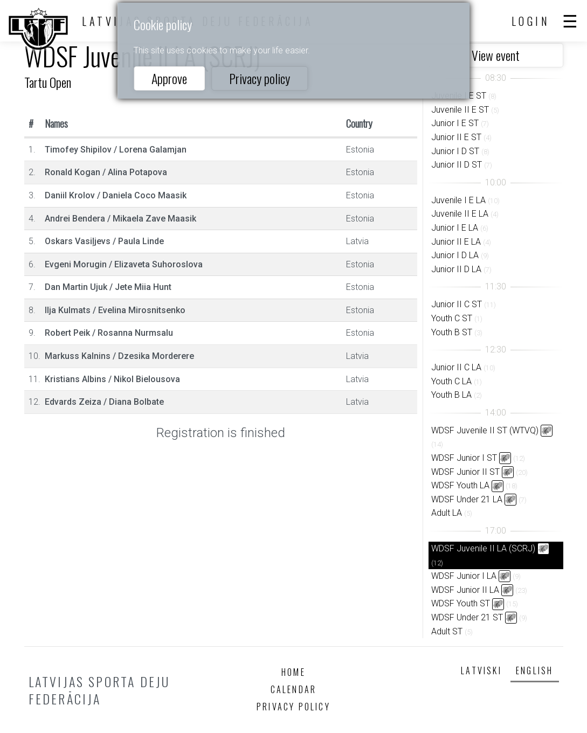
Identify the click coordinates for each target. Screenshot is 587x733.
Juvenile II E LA (459, 214)
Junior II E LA (456, 242)
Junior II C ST (456, 304)
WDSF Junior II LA (465, 590)
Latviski (481, 670)
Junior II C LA (456, 367)
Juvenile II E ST (460, 110)
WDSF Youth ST (460, 603)
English (534, 670)
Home (293, 672)
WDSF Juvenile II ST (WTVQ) (484, 430)
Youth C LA (451, 381)
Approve (169, 78)
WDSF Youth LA (460, 485)
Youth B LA (451, 395)
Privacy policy (259, 78)
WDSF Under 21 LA (466, 499)
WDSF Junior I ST (464, 458)
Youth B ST (451, 332)
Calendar (294, 689)
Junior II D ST (456, 165)
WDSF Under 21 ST (467, 617)
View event (496, 55)
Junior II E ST (456, 137)
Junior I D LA (455, 255)
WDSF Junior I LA (463, 576)
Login (531, 21)
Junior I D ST (455, 151)
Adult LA (446, 513)
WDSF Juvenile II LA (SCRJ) (483, 548)
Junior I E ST (455, 123)
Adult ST (446, 631)
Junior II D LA (456, 269)
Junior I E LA (454, 228)
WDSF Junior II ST (465, 472)
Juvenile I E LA (458, 200)
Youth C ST (451, 318)
